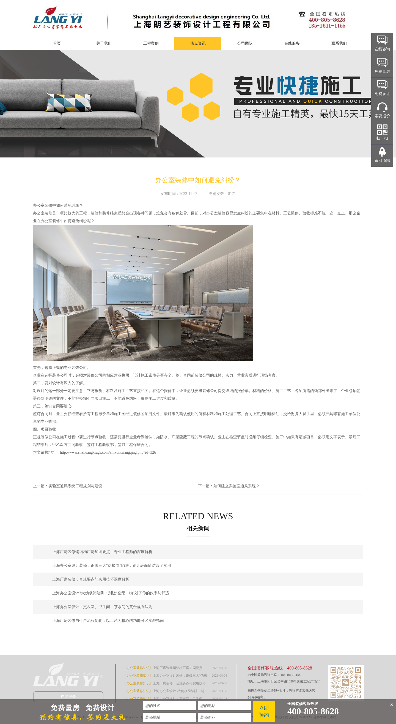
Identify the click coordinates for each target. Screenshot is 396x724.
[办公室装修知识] (138, 668)
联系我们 (339, 43)
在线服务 (292, 43)
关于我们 (104, 43)
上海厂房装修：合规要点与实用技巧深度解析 (90, 579)
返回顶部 (382, 161)
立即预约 (264, 712)
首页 (57, 43)
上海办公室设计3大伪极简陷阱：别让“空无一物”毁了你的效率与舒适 (110, 593)
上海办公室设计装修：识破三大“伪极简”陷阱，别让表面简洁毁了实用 (111, 566)
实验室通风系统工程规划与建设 (75, 486)
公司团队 (245, 43)
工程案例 (151, 43)
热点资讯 (198, 43)
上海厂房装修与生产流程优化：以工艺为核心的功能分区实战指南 (108, 621)
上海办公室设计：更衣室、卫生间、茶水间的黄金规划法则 (102, 607)
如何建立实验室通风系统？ (236, 486)
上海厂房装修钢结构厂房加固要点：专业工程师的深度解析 (102, 552)
